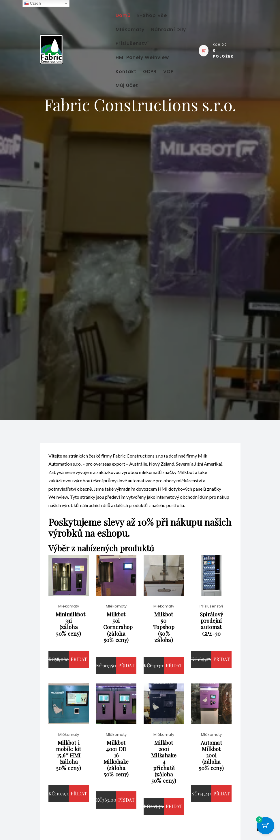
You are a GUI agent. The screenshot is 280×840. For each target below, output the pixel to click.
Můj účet (151, 124)
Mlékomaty (132, 35)
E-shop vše (159, 17)
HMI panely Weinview (145, 88)
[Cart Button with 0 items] (265, 825)
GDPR (157, 106)
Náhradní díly (135, 53)
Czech (32, 3)
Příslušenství (134, 71)
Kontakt (128, 106)
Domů (125, 17)
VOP (123, 124)
